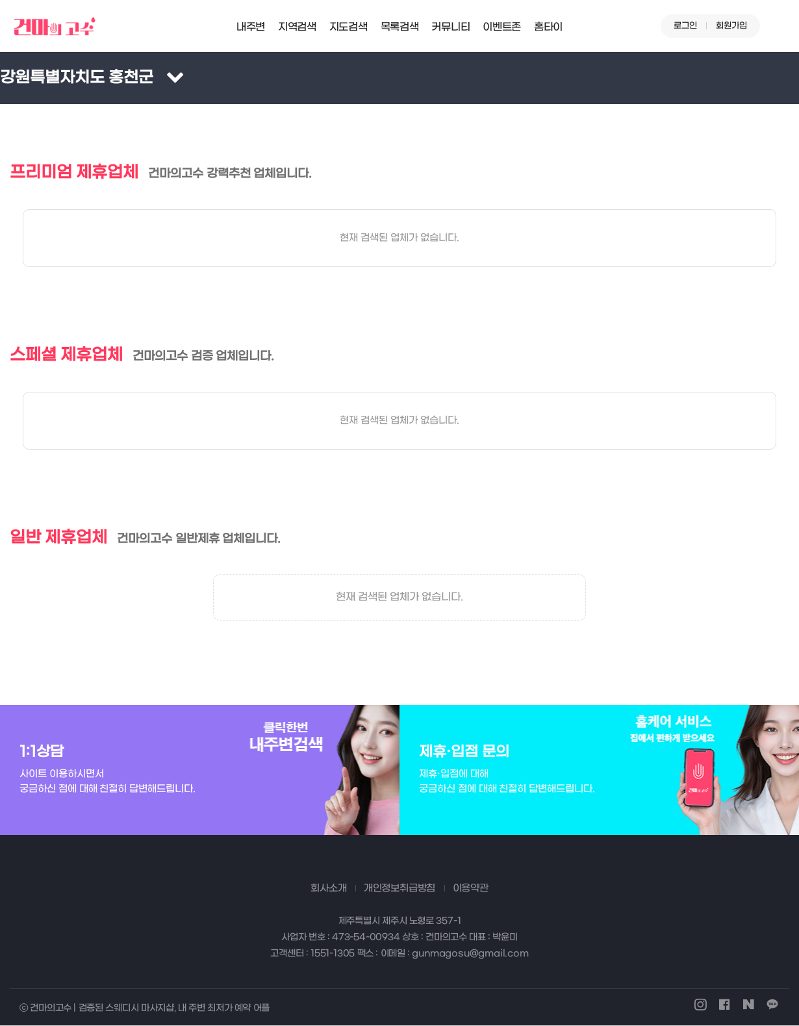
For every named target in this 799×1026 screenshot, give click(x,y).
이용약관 (470, 888)
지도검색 (348, 27)
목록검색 (400, 27)
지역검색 (297, 27)
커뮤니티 (450, 27)
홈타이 (548, 27)
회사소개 (328, 888)
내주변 (250, 27)
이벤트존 (502, 27)
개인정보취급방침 (399, 888)
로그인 (685, 26)
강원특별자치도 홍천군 (76, 78)
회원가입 (731, 26)
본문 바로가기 (0, 0)
